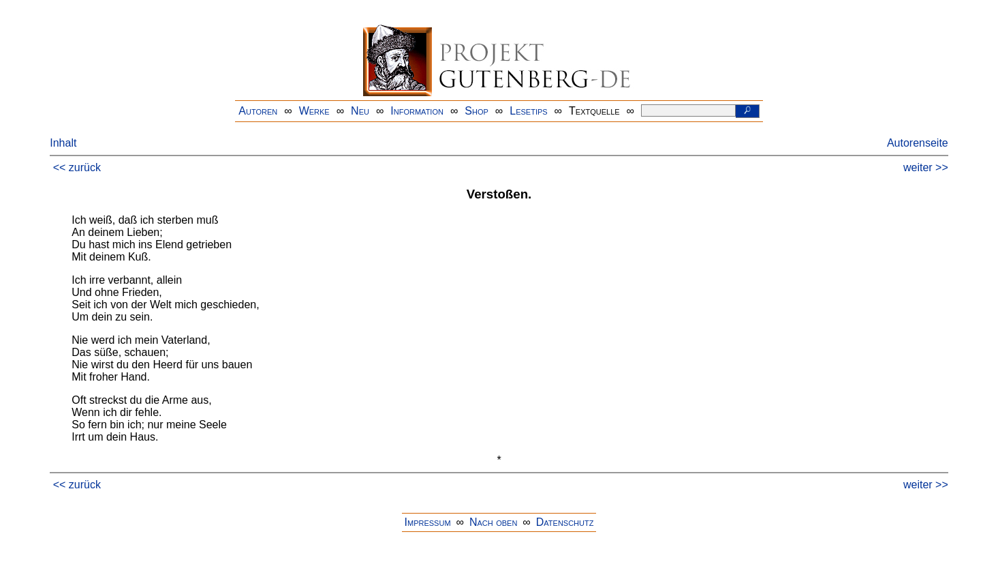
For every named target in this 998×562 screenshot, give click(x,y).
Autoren (257, 111)
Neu (360, 111)
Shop (476, 111)
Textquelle (594, 111)
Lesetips (528, 111)
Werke (314, 111)
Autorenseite (917, 143)
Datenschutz (565, 522)
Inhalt (63, 143)
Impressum (428, 522)
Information (416, 111)
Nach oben (493, 522)
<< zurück (77, 167)
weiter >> (925, 167)
